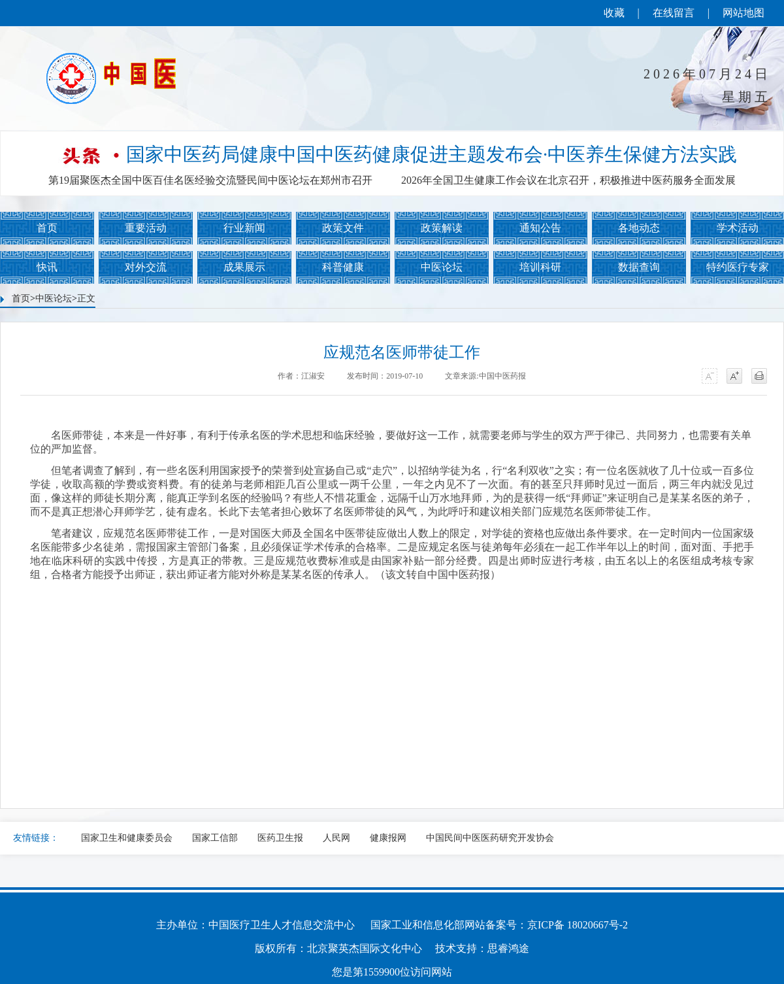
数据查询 (639, 267)
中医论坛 (442, 267)
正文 (86, 298)
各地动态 (639, 227)
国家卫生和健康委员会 (126, 838)
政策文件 (343, 227)
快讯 (47, 267)
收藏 (614, 12)
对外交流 (146, 267)
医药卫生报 (280, 838)
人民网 (336, 838)
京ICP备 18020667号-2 (577, 924)
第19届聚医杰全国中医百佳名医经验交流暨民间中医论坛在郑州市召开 (210, 180)
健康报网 (388, 838)
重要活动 (146, 227)
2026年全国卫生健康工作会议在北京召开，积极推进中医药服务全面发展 (568, 180)
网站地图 (743, 12)
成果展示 (244, 267)
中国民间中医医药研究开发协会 (490, 838)
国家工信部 (215, 838)
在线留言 (673, 12)
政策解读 (442, 227)
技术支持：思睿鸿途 (482, 948)
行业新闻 (244, 227)
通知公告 (540, 227)
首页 (47, 227)
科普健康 (343, 267)
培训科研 (540, 267)
